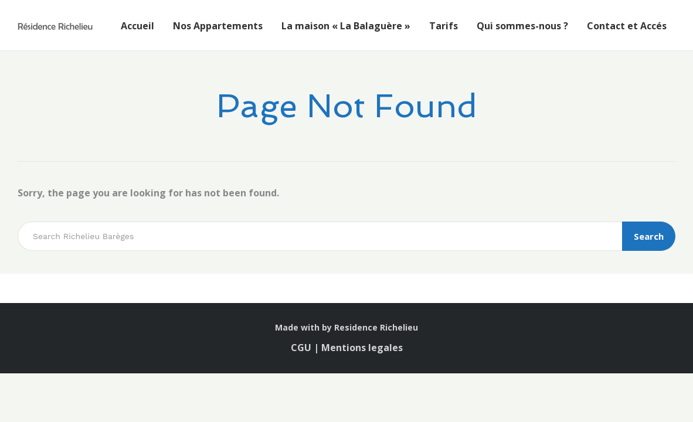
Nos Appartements (218, 25)
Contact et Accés (627, 25)
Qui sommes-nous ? (522, 25)
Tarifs (443, 25)
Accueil (137, 25)
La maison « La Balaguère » (345, 25)
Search (649, 236)
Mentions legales (362, 347)
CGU (302, 347)
